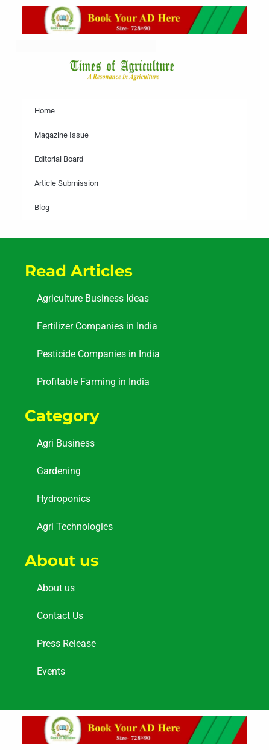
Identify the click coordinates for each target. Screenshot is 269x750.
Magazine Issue (61, 134)
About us (56, 588)
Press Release (66, 643)
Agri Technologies (75, 526)
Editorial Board (58, 159)
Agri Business (66, 443)
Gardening (59, 471)
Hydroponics (63, 498)
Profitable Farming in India (93, 381)
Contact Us (60, 615)
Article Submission (66, 183)
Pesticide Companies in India (98, 354)
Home (44, 110)
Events (51, 671)
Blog (41, 207)
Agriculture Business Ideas (93, 298)
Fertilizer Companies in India (97, 326)
